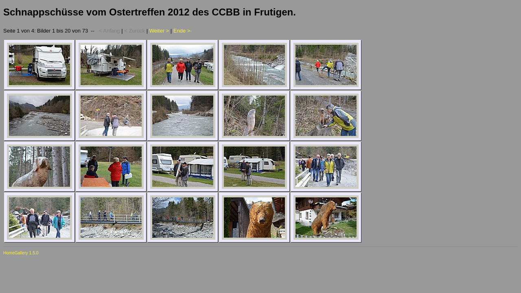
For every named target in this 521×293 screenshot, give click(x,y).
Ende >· (182, 31)
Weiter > (159, 31)
